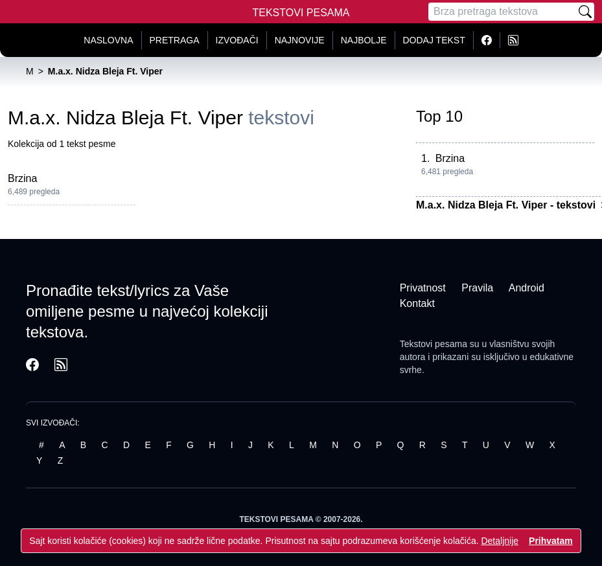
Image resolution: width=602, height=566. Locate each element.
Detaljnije (499, 541)
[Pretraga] (502, 12)
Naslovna (108, 40)
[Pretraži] (585, 12)
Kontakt (417, 303)
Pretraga (175, 40)
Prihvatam (551, 541)
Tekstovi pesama (433, 344)
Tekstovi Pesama (301, 12)
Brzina (22, 178)
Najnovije (300, 40)
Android (526, 287)
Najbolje (364, 40)
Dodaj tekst (434, 40)
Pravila (477, 287)
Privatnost (423, 287)
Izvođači (237, 40)
